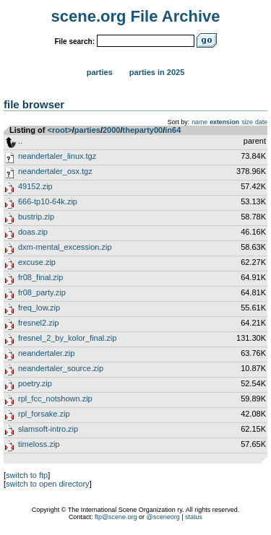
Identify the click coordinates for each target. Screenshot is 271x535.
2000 (111, 130)
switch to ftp (27, 475)
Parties (100, 72)
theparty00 (143, 130)
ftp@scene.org (116, 517)
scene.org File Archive (135, 16)
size (247, 122)
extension (224, 122)
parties (87, 130)
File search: (74, 41)
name (199, 122)
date (261, 122)
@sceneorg (163, 517)
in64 (173, 130)
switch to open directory (48, 483)
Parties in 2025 (156, 72)
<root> (60, 130)
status (193, 517)
